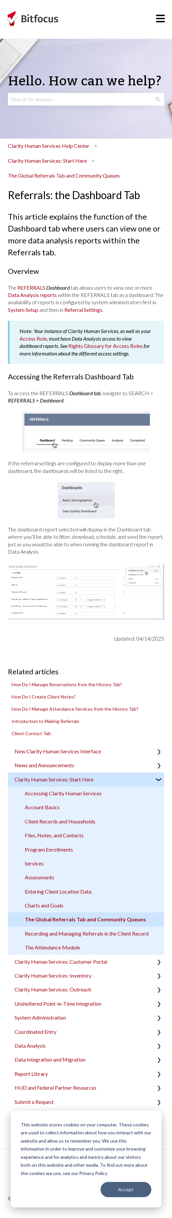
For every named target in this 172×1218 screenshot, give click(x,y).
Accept (125, 1189)
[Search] (158, 99)
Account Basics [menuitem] (42, 807)
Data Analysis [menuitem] (30, 1045)
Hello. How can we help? (85, 81)
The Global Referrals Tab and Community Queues (64, 175)
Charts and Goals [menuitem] (44, 905)
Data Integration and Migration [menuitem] (50, 1059)
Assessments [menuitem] (39, 877)
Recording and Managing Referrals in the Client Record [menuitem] (87, 933)
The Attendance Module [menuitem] (52, 947)
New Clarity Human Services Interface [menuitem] (58, 751)
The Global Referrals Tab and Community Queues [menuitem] (85, 919)
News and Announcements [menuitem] (44, 765)
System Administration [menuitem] (40, 1017)
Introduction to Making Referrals (45, 721)
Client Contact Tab (31, 733)
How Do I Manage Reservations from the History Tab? (67, 684)
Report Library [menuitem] (31, 1074)
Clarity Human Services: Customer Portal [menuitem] (61, 961)
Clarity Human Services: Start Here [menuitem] (54, 779)
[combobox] (80, 99)
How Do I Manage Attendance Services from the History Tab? (75, 709)
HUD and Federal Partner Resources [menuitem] (55, 1087)
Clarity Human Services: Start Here (47, 160)
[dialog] (86, 1159)
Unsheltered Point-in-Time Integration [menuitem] (58, 1003)
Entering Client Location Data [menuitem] (58, 891)
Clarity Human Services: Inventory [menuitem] (53, 975)
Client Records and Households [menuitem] (60, 821)
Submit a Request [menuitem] (34, 1102)
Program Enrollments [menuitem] (49, 849)
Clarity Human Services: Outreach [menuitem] (53, 989)
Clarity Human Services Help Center (48, 146)
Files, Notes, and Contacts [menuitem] (54, 835)
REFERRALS (31, 287)
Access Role (33, 338)
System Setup (23, 310)
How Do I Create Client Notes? (44, 696)
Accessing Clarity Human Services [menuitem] (63, 793)
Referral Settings (83, 310)
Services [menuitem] (34, 863)
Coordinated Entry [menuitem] (35, 1032)
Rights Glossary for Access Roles (105, 346)
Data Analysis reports (32, 295)
